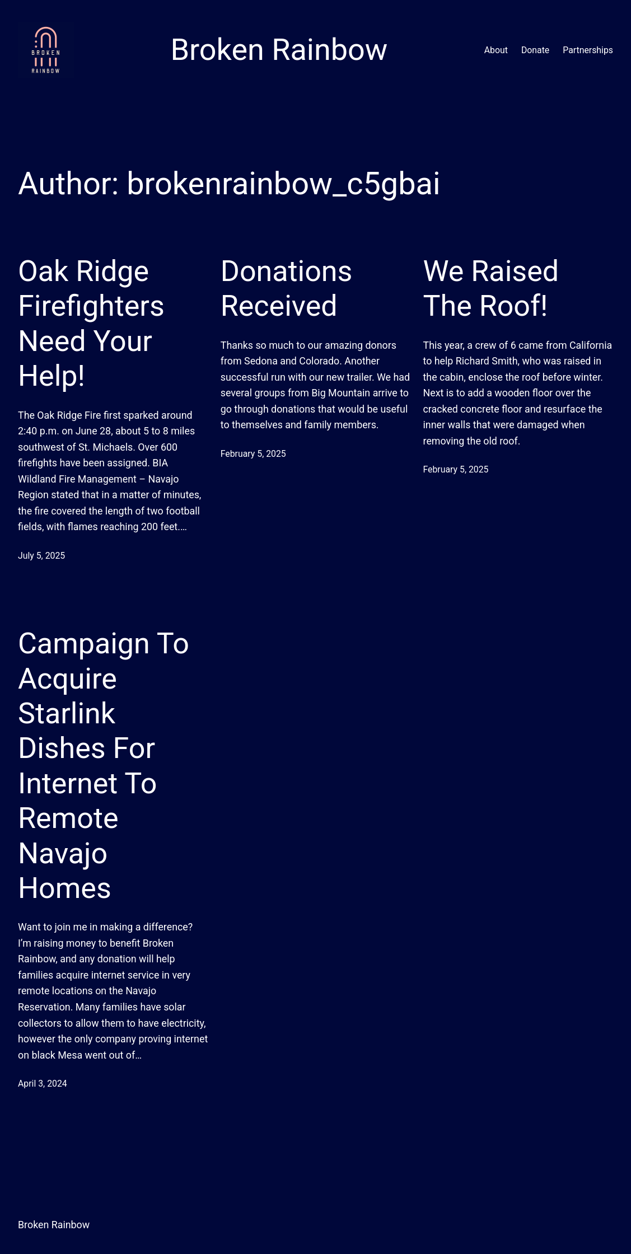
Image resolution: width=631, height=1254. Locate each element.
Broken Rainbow (54, 1224)
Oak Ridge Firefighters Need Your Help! (91, 323)
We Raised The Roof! (491, 288)
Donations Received (287, 288)
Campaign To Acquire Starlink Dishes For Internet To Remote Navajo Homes (103, 765)
